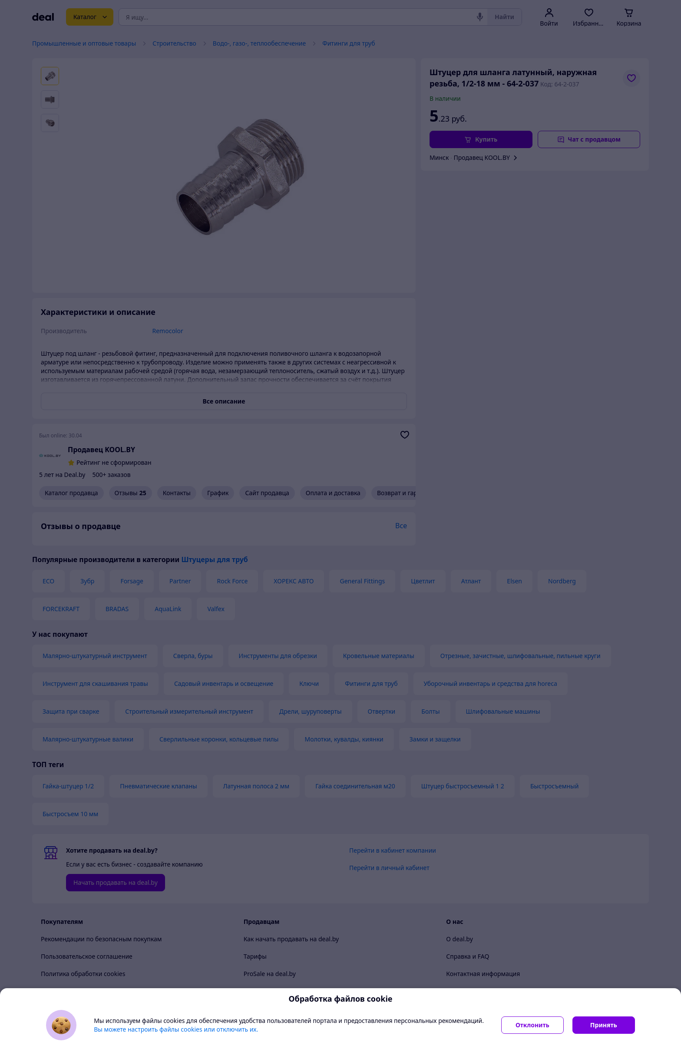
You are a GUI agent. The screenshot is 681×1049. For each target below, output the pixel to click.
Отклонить (532, 1025)
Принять (603, 1025)
